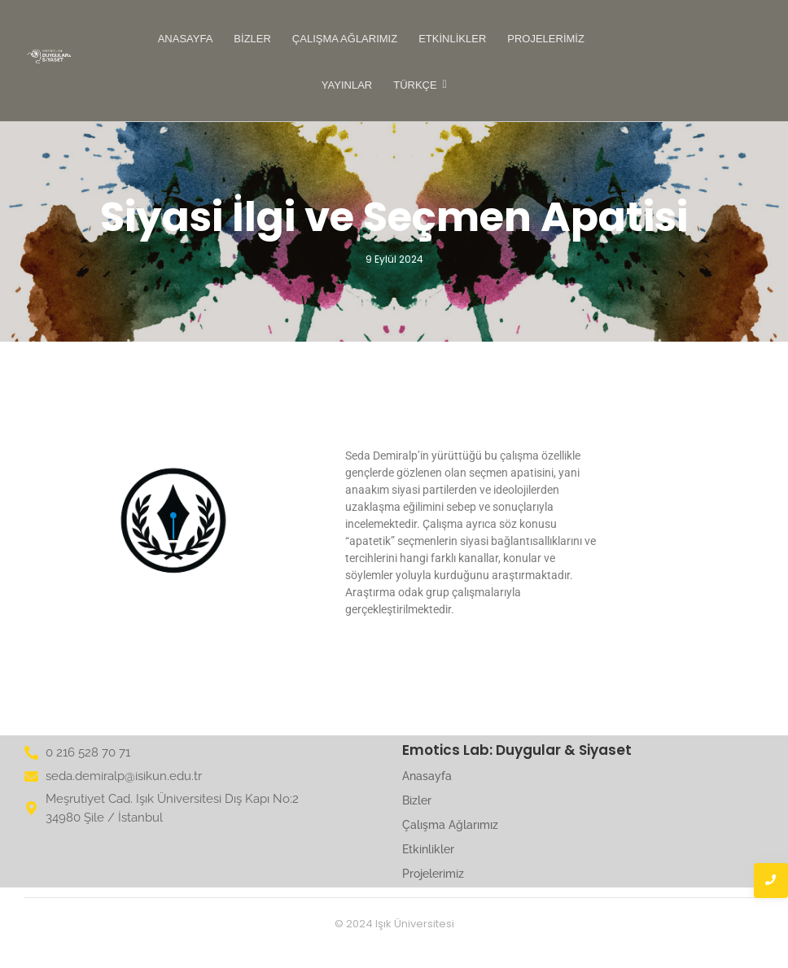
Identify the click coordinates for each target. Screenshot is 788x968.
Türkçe (416, 85)
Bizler (252, 39)
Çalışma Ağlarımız (344, 39)
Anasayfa (185, 39)
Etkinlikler (452, 39)
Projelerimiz (545, 39)
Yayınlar (347, 85)
